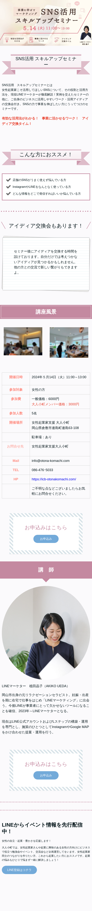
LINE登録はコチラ (19, 869)
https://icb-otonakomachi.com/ (54, 479)
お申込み (46, 538)
